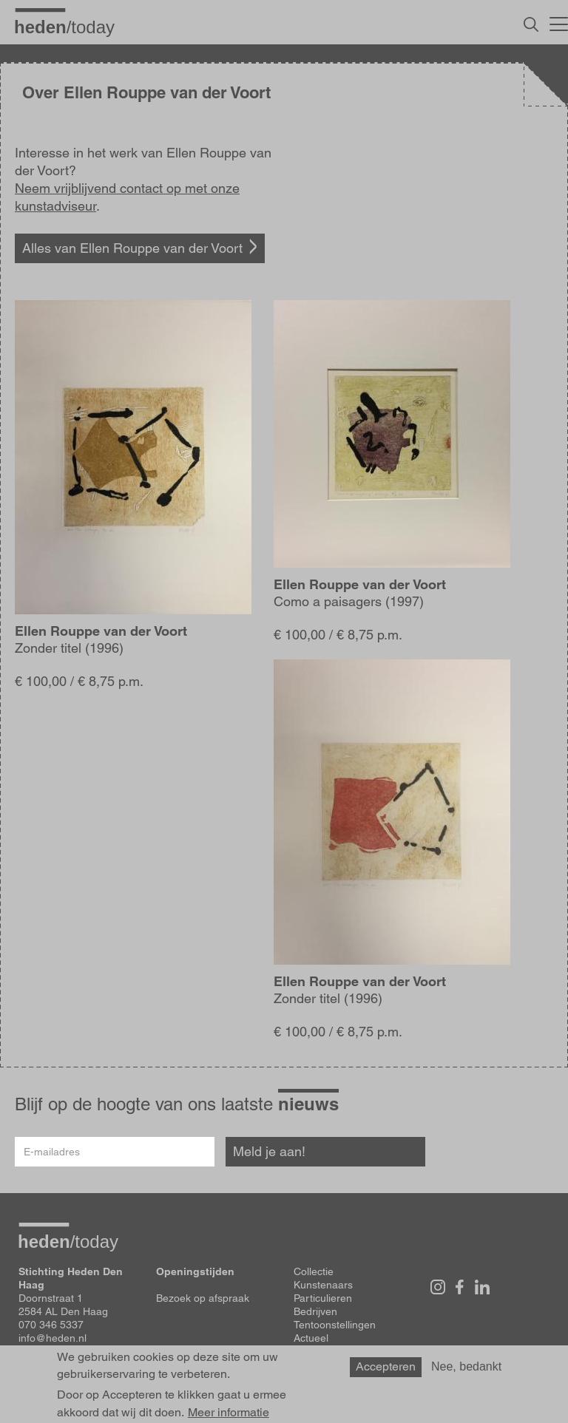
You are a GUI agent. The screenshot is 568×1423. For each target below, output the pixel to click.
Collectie (314, 1271)
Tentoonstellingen (335, 1325)
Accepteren (386, 1372)
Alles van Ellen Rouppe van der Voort (132, 248)
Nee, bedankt (466, 1371)
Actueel (311, 1338)
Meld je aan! (269, 1151)
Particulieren (323, 1298)
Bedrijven (315, 1311)
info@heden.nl (52, 1338)
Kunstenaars (323, 1285)
